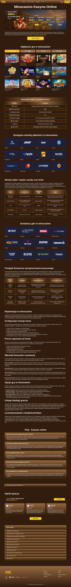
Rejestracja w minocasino (12, 542)
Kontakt (59, 570)
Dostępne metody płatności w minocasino (16, 536)
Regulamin (46, 572)
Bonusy (59, 576)
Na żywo (27, 51)
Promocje (38, 1)
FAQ (59, 572)
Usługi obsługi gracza (11, 550)
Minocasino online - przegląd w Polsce (15, 533)
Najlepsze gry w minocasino (13, 531)
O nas (45, 570)
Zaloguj (61, 1)
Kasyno (23, 1)
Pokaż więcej (35, 518)
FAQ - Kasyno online (11, 555)
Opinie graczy (10, 558)
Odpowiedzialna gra (48, 574)
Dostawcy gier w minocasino (13, 539)
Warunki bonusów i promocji (13, 544)
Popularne (12, 51)
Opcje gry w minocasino (12, 547)
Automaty (59, 51)
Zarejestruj (67, 1)
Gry (43, 1)
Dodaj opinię (59, 499)
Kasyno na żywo (31, 1)
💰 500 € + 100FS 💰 (35, 38)
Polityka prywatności (62, 574)
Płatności (45, 576)
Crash (43, 51)
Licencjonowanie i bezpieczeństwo (14, 553)
